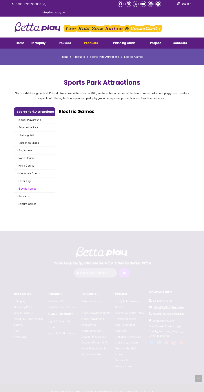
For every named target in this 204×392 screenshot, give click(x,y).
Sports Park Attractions (61, 329)
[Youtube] (143, 4)
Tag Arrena (25, 150)
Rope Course (27, 158)
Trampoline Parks (125, 315)
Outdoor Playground (93, 332)
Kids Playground (125, 320)
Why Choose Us (24, 309)
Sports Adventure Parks (129, 309)
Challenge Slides (29, 142)
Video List (20, 332)
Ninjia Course (26, 165)
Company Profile (24, 303)
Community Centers (127, 338)
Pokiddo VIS (55, 297)
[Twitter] (136, 4)
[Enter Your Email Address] (95, 269)
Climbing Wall (26, 135)
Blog (16, 327)
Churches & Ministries (128, 332)
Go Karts (24, 196)
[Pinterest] (158, 4)
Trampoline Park (28, 127)
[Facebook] (121, 4)
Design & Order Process (28, 315)
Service (18, 320)
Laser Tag (25, 181)
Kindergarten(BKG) (92, 327)
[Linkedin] (128, 4)
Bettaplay (19, 297)
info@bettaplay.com (169, 303)
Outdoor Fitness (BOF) (95, 338)
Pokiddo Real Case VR (61, 303)
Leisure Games (27, 203)
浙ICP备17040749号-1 (140, 388)
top (198, 378)
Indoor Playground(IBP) (95, 309)
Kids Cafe (121, 327)
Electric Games (27, 188)
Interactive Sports (29, 173)
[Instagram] (151, 4)
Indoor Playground (30, 119)
